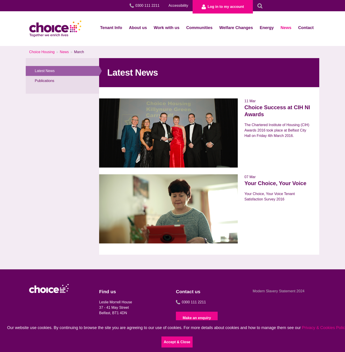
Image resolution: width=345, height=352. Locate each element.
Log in (223, 6)
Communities (199, 27)
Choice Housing (42, 52)
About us (138, 27)
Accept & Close (177, 342)
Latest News (67, 71)
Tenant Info (111, 27)
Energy (267, 27)
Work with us (166, 27)
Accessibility (178, 5)
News (286, 27)
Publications (44, 81)
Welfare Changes (236, 27)
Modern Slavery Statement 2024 (278, 291)
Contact (306, 27)
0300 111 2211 (191, 302)
